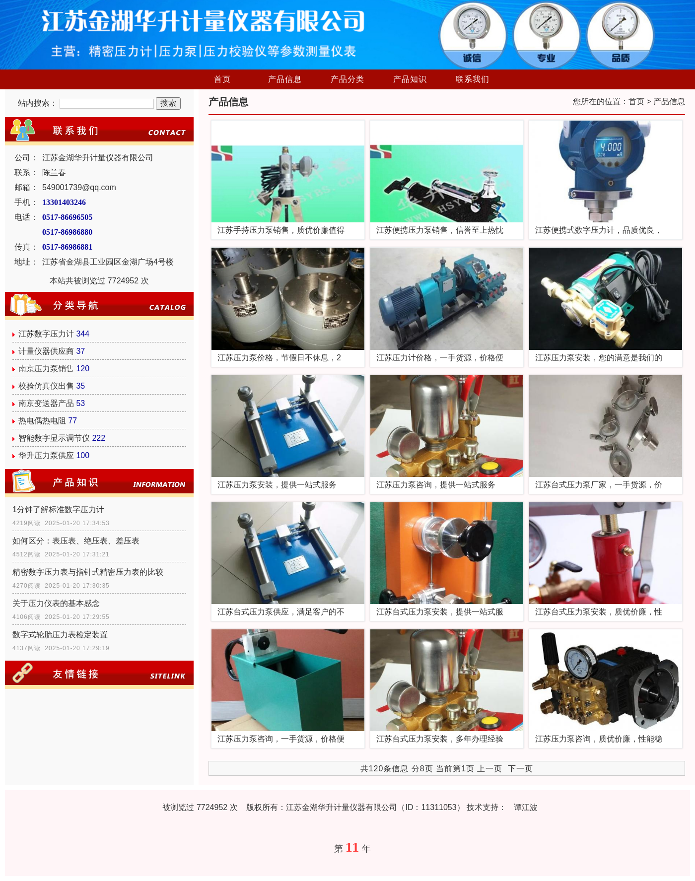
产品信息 (285, 79)
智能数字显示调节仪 (54, 438)
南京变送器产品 (46, 403)
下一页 (520, 768)
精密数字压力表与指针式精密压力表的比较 (87, 572)
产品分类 (347, 79)
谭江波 (526, 807)
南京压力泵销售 (46, 368)
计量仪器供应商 (46, 351)
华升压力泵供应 (46, 455)
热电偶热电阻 (42, 420)
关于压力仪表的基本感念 (56, 603)
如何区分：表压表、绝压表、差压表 (75, 541)
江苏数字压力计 (46, 334)
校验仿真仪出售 (46, 386)
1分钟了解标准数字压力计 (58, 509)
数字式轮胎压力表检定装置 (60, 634)
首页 (222, 79)
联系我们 (472, 79)
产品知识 (410, 79)
